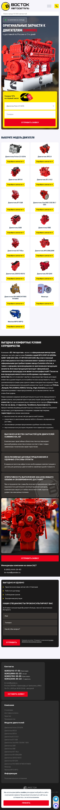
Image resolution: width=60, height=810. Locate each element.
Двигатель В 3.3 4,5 (44, 180)
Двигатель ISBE (44, 228)
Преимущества (9, 719)
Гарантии (7, 716)
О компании (8, 710)
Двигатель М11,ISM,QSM (44, 251)
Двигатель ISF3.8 (15, 180)
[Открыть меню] (49, 6)
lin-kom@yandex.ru (10, 683)
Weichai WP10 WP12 (15, 322)
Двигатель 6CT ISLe (15, 251)
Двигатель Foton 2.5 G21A (15, 157)
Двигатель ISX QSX (44, 274)
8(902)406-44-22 (17, 679)
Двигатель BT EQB (15, 203)
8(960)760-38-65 (17, 676)
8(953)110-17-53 (16, 671)
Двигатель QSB (15, 228)
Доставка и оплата (11, 713)
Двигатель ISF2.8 (45, 157)
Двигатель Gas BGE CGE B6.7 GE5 (44, 204)
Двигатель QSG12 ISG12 (15, 274)
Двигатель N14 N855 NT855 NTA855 (15, 298)
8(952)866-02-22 (15, 673)
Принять (26, 803)
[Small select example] (30, 106)
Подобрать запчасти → (15, 161)
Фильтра (44, 297)
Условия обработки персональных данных (37, 641)
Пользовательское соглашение (15, 778)
